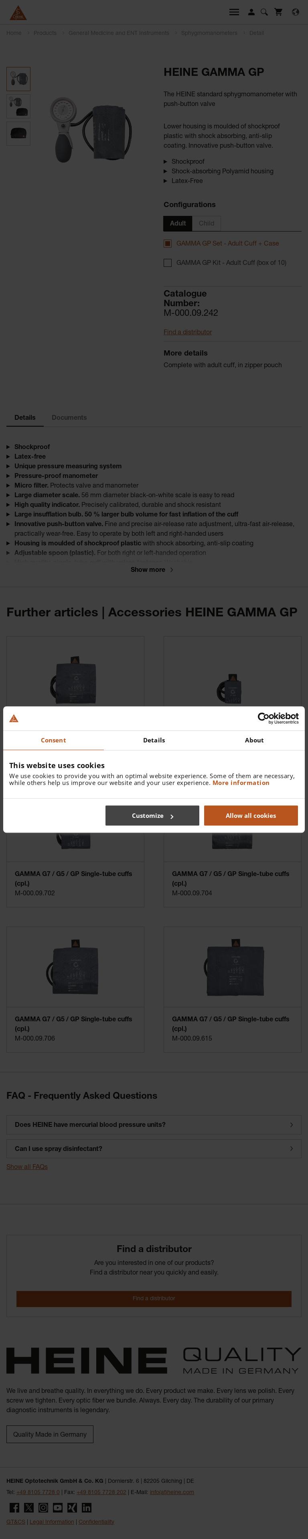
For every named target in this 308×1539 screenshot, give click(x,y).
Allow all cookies (251, 815)
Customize (152, 815)
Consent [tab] (53, 740)
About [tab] (254, 740)
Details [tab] (154, 740)
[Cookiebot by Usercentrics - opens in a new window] (264, 718)
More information (241, 783)
